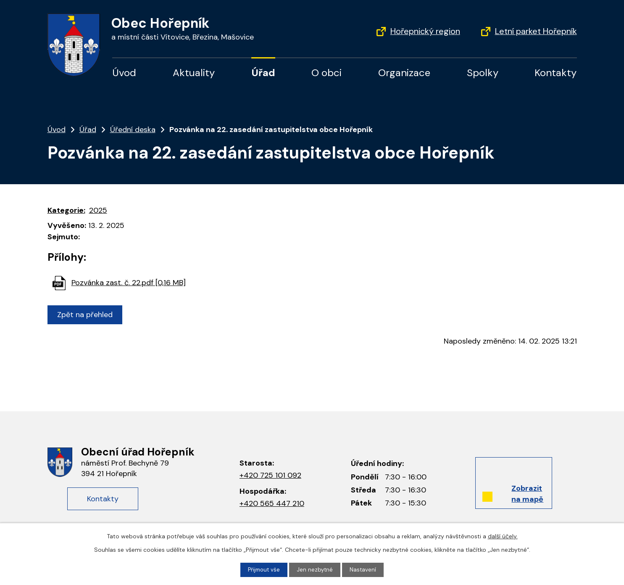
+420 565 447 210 (272, 503)
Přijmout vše (263, 569)
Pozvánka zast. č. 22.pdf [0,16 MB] (128, 283)
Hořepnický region (425, 31)
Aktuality (194, 72)
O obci (326, 72)
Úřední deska (132, 129)
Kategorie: (66, 210)
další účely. (503, 536)
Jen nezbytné (315, 569)
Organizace (404, 72)
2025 (98, 210)
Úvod (124, 72)
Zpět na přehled (86, 315)
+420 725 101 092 (270, 475)
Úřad (263, 72)
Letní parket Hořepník (536, 31)
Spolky (482, 72)
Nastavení (364, 569)
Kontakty (555, 72)
